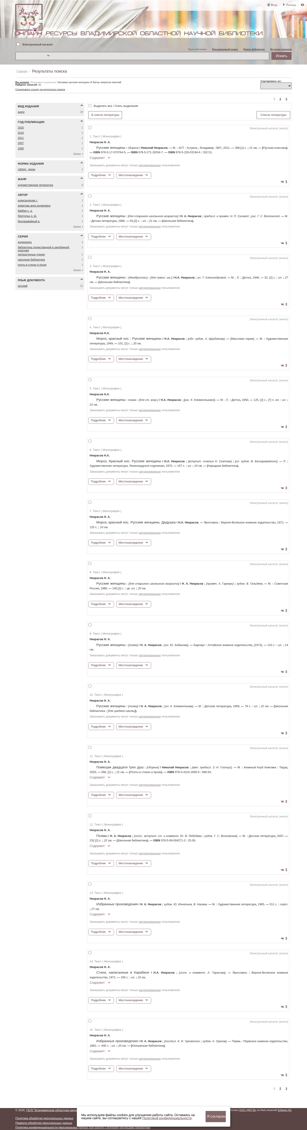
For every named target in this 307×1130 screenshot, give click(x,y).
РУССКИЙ (23, 285)
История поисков (281, 49)
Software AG (285, 1110)
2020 (21, 127)
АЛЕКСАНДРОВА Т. (28, 200)
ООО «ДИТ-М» (247, 1110)
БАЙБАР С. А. (25, 210)
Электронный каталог (37, 44)
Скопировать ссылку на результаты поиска (40, 89)
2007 (21, 143)
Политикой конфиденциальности (166, 1118)
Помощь (291, 4)
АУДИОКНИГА (25, 242)
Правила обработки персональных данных (43, 1123)
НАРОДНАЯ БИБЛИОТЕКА (31, 259)
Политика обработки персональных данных (44, 1118)
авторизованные (150, 165)
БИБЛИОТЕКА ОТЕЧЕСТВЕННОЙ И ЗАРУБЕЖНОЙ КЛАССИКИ (44, 249)
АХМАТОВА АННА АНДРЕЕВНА (34, 205)
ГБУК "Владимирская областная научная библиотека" (62, 1110)
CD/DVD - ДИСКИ (26, 169)
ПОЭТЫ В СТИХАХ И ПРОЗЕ (32, 264)
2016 (21, 132)
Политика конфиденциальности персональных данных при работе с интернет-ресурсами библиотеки (82, 1127)
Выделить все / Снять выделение (116, 106)
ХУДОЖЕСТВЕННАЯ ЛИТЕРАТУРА (35, 185)
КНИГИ (21, 112)
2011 (21, 138)
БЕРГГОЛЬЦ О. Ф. (27, 216)
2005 (21, 148)
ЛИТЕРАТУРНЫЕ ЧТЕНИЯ (31, 254)
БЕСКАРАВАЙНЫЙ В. (29, 221)
